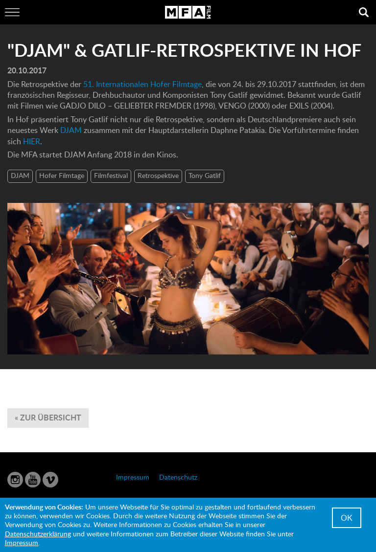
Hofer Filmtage (61, 175)
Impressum (132, 477)
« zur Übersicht (48, 417)
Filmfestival (111, 175)
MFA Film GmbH (188, 12)
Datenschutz (178, 477)
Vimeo (50, 479)
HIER (31, 141)
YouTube (33, 479)
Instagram (15, 479)
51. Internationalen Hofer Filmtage (142, 84)
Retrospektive (158, 175)
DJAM (71, 130)
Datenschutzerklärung (38, 533)
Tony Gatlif (204, 175)
